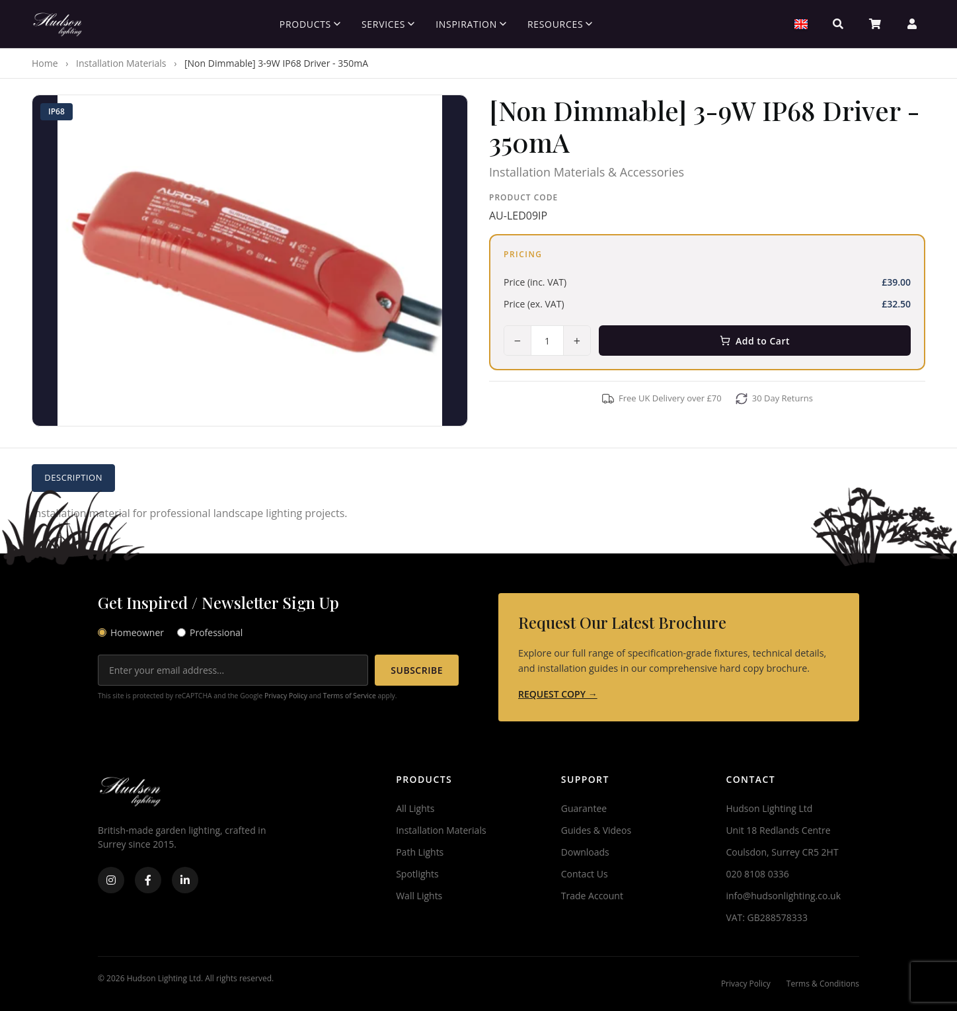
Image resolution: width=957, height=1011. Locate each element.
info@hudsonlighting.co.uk (783, 895)
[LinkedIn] (185, 880)
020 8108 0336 (757, 874)
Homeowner (131, 632)
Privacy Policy (285, 695)
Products (310, 24)
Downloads (585, 852)
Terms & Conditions (822, 983)
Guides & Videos (596, 830)
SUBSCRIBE (417, 670)
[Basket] (875, 24)
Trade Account (592, 895)
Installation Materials (121, 63)
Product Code (523, 197)
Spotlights (417, 874)
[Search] (838, 24)
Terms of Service (349, 695)
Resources (559, 24)
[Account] (912, 24)
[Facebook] (148, 880)
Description (75, 477)
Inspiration (471, 24)
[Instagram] (111, 880)
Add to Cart (755, 341)
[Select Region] (801, 24)
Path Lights (419, 852)
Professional (210, 632)
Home (45, 63)
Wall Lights (419, 895)
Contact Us (584, 874)
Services (388, 24)
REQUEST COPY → (557, 694)
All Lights (415, 808)
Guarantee (584, 808)
